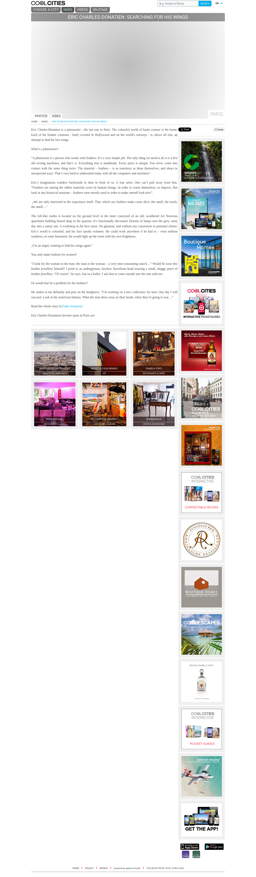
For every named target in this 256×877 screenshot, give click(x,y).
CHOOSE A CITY (46, 10)
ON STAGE (100, 10)
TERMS (76, 868)
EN (216, 3)
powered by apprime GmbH (127, 868)
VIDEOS (82, 10)
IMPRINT (104, 868)
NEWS (68, 10)
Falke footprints (72, 306)
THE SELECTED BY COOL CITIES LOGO (165, 868)
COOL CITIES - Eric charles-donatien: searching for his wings (48, 3)
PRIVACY (89, 868)
